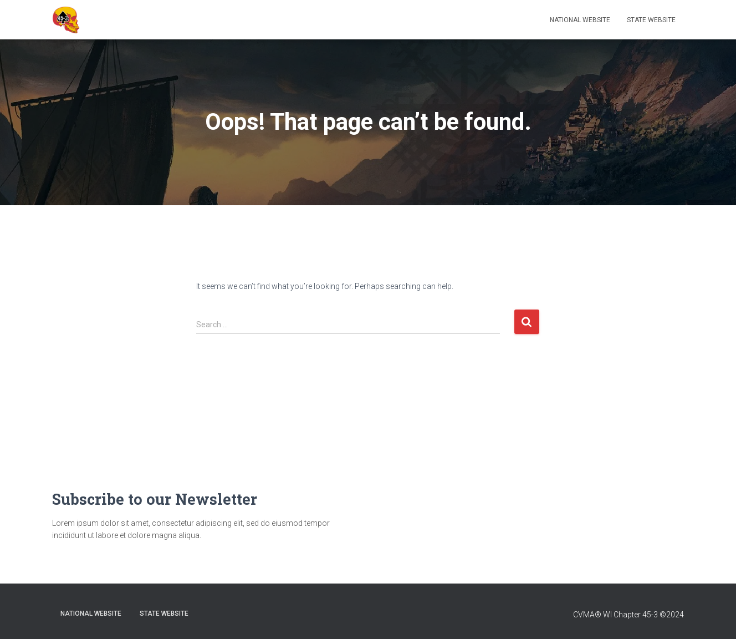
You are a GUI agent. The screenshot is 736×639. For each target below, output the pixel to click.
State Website (651, 20)
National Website (580, 20)
